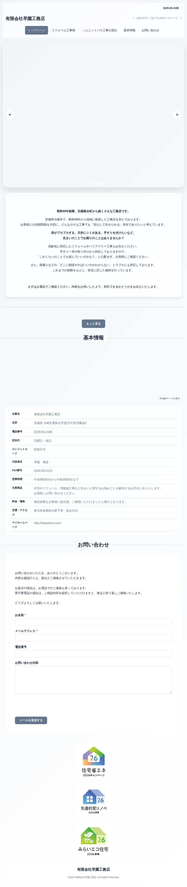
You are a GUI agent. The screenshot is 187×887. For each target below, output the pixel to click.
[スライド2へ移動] (89, 183)
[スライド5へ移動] (101, 183)
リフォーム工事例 (63, 30)
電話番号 (21, 647)
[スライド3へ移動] (93, 183)
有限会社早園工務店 (25, 18)
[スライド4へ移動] (97, 183)
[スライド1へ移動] (85, 183)
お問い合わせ (150, 30)
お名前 (20, 615)
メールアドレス (26, 631)
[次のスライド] (177, 114)
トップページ (36, 30)
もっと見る (93, 323)
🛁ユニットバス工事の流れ (99, 30)
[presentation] (42, 706)
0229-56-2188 (171, 8)
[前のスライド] (9, 114)
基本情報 (129, 30)
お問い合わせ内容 (26, 663)
